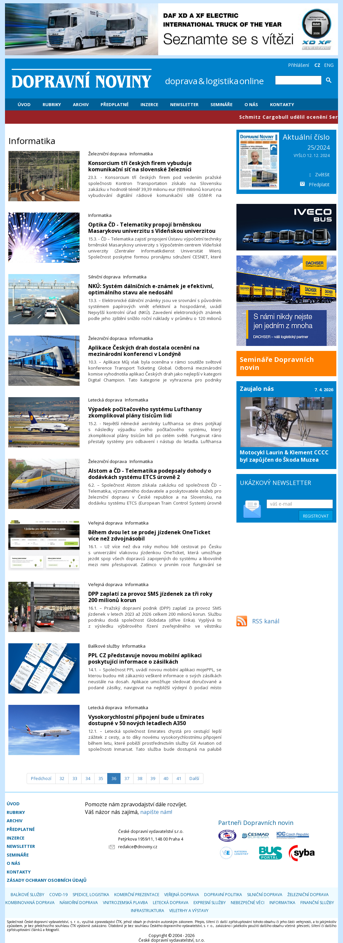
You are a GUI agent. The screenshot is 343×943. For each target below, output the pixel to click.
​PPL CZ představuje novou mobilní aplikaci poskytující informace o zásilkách (145, 658)
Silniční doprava (104, 277)
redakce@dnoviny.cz (137, 847)
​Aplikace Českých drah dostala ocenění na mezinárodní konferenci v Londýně (143, 351)
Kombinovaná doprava (30, 902)
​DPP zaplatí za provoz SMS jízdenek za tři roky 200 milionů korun (150, 597)
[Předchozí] (41, 778)
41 (178, 778)
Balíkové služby (104, 646)
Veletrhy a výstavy (188, 910)
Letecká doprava (105, 400)
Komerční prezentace (136, 894)
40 (166, 778)
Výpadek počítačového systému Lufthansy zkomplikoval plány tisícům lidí (144, 412)
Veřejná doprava (105, 523)
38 (140, 778)
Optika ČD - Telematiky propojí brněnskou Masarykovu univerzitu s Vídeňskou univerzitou (151, 228)
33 (75, 778)
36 (114, 778)
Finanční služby (317, 902)
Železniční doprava (107, 154)
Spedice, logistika (91, 894)
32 (62, 778)
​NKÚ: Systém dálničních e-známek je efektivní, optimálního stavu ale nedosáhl (151, 289)
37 (127, 778)
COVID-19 (58, 894)
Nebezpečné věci (247, 902)
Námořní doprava (79, 902)
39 (153, 778)
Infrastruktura (147, 910)
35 (101, 778)
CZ (317, 65)
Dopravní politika (223, 894)
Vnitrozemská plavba (125, 902)
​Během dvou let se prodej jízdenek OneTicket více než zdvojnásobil (149, 535)
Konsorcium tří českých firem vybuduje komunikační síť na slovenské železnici (140, 166)
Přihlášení (298, 65)
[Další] (194, 778)
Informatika (141, 154)
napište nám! (156, 812)
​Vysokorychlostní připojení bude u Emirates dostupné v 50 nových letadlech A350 (146, 720)
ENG (329, 65)
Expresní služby (209, 902)
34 (88, 778)
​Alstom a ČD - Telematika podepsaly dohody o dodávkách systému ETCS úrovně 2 (149, 474)
